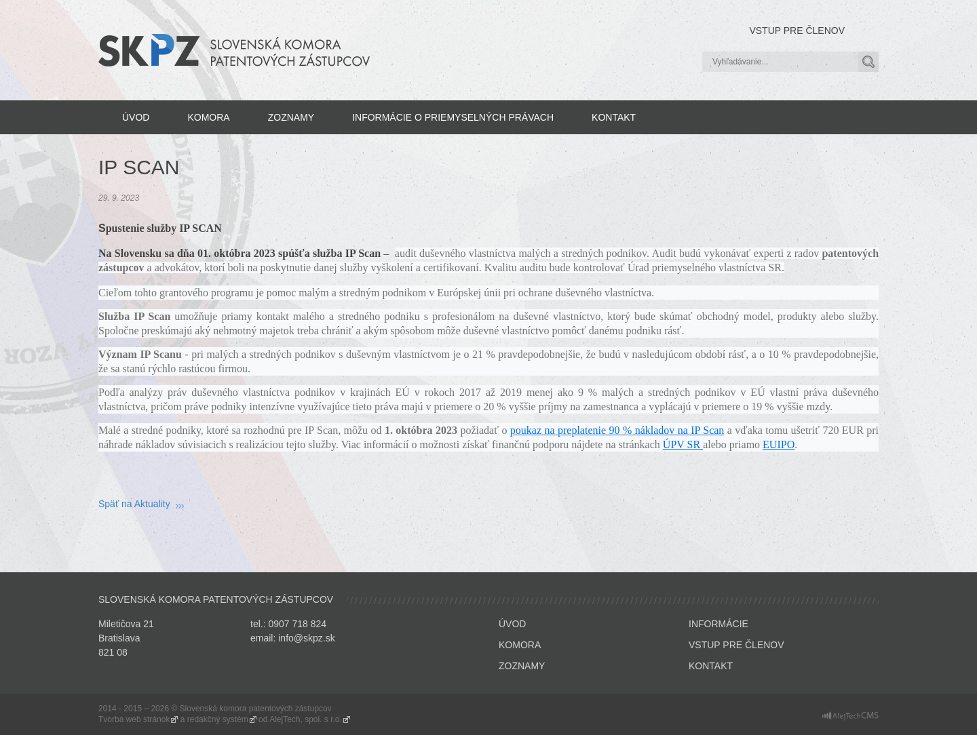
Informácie (718, 623)
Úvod (135, 117)
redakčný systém (217, 719)
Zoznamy (291, 117)
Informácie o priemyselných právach (453, 117)
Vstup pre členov (797, 30)
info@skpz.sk (306, 638)
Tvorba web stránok (134, 719)
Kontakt (614, 117)
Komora (208, 117)
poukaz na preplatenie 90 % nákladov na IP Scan (617, 430)
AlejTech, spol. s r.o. (305, 719)
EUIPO (778, 444)
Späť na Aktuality (134, 503)
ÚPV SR (683, 444)
